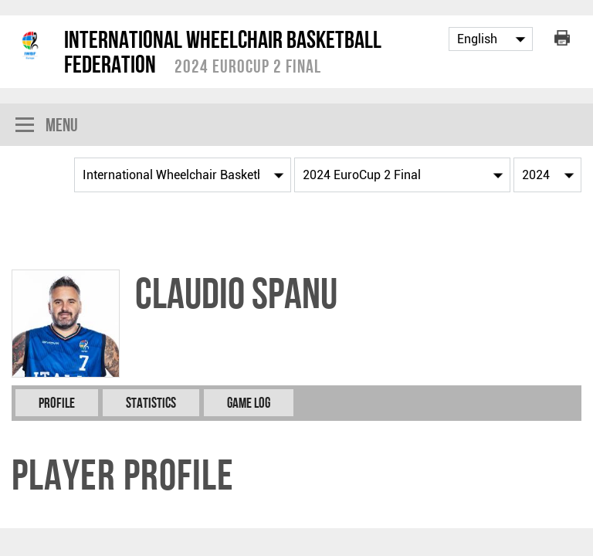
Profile (57, 403)
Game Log (248, 403)
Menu (46, 126)
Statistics (151, 403)
